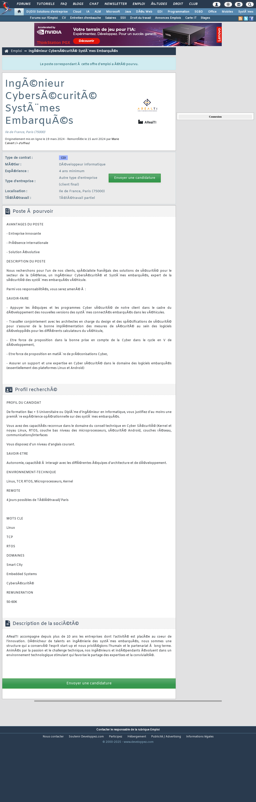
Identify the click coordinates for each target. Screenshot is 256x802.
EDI (160, 12)
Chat (94, 4)
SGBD (198, 12)
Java (128, 12)
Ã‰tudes (158, 4)
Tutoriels (45, 4)
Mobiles (227, 12)
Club (193, 4)
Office (212, 12)
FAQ (63, 4)
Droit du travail (140, 18)
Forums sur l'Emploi (44, 18)
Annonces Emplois (168, 18)
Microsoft (113, 12)
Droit (178, 4)
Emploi (138, 4)
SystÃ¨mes (245, 12)
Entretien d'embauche (85, 18)
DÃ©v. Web (144, 12)
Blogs (78, 4)
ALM (98, 12)
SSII (123, 18)
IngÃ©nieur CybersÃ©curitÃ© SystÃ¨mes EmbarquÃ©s (73, 51)
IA (87, 12)
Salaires (110, 18)
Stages (205, 18)
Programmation (178, 12)
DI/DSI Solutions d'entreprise (47, 12)
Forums (23, 4)
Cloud (77, 12)
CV (64, 18)
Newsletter (115, 4)
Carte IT (191, 18)
